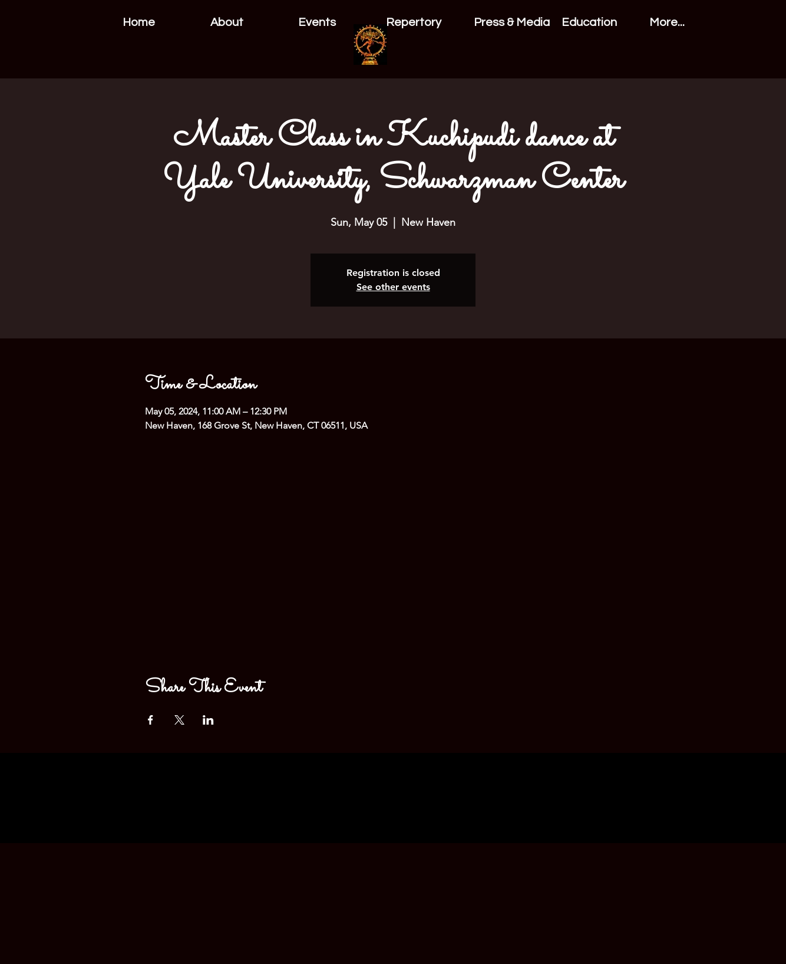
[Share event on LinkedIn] (208, 720)
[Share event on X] (179, 720)
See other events (393, 286)
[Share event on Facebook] (150, 720)
